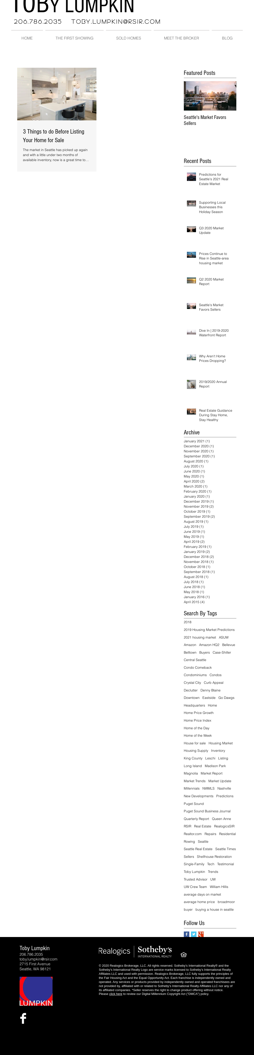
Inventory (218, 750)
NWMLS (208, 788)
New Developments (198, 796)
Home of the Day (196, 728)
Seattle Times (225, 849)
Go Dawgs (226, 698)
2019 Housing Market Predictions (209, 630)
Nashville (224, 788)
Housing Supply (196, 750)
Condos (216, 675)
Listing (223, 758)
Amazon (190, 645)
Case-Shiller (222, 652)
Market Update (219, 781)
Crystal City (192, 682)
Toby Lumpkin (194, 872)
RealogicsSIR (224, 826)
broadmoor (226, 902)
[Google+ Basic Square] (201, 934)
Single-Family (194, 864)
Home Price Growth (199, 713)
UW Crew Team (195, 887)
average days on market (202, 894)
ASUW (223, 637)
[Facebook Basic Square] (186, 934)
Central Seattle (195, 660)
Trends (213, 872)
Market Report (211, 773)
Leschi (210, 758)
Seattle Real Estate (198, 849)
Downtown (192, 698)
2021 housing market (200, 637)
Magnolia (191, 773)
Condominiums (195, 675)
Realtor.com (193, 834)
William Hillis (219, 887)
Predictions (224, 796)
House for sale (195, 743)
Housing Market (221, 743)
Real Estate (202, 826)
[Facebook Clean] (23, 1018)
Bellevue (228, 645)
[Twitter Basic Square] (193, 934)
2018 (187, 622)
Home (212, 705)
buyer (188, 909)
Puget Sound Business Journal (207, 811)
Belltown (190, 652)
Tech (210, 864)
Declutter (191, 690)
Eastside (209, 698)
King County (193, 758)
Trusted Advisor (195, 879)
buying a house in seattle (215, 909)
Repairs (210, 834)
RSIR (187, 826)
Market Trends (195, 781)
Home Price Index (197, 720)
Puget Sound (194, 804)
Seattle (203, 841)
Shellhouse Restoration (214, 856)
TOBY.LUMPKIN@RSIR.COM (116, 21)
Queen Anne (221, 819)
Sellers (189, 856)
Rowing (189, 841)
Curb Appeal (213, 682)
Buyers (204, 652)
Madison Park (215, 766)
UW (213, 879)
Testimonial (225, 864)
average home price (199, 902)
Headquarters (194, 705)
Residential (227, 834)
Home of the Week (198, 735)
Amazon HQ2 (209, 645)
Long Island (193, 766)
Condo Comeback (198, 667)
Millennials (192, 788)
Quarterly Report (196, 819)
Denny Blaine (211, 690)
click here (115, 994)
